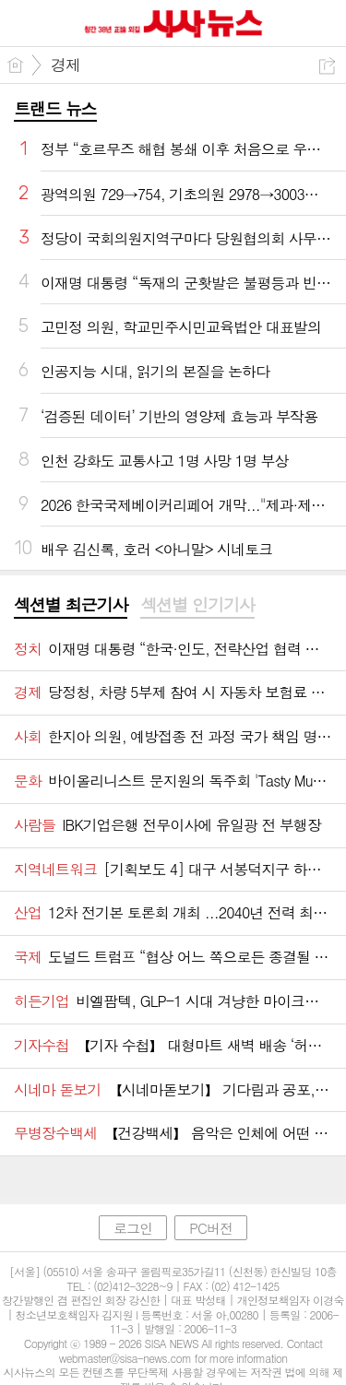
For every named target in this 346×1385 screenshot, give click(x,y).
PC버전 (211, 1227)
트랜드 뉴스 (55, 108)
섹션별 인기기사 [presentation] (197, 605)
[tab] (70, 606)
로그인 (132, 1227)
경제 (65, 64)
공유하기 (327, 66)
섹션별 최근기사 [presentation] (70, 605)
